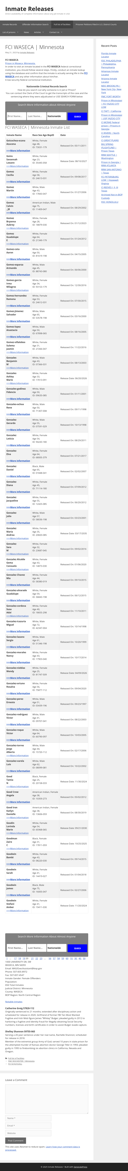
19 (24, 958)
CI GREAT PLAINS (110, 140)
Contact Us (57, 32)
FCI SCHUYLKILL (15, 1064)
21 (32, 958)
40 (80, 958)
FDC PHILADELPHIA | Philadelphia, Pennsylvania (111, 64)
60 (67, 958)
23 (41, 958)
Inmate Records (10, 24)
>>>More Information (18, 150)
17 (15, 958)
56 (50, 958)
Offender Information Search (35, 24)
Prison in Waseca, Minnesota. (20, 63)
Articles (40, 32)
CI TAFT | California (111, 111)
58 (58, 958)
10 (71, 958)
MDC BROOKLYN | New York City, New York (111, 89)
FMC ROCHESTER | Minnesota (21, 1061)
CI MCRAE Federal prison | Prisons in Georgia (110, 125)
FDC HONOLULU (109, 201)
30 (75, 958)
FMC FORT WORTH (111, 96)
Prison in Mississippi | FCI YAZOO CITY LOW (111, 104)
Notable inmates (13, 1001)
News (26, 32)
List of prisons (12, 32)
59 (63, 958)
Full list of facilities (62, 24)
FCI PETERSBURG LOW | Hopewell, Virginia (110, 180)
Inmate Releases (29, 9)
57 (54, 958)
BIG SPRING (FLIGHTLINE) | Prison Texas (108, 147)
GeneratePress (80, 1167)
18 (19, 958)
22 (36, 958)
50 (84, 958)
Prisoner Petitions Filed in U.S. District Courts (96, 24)
